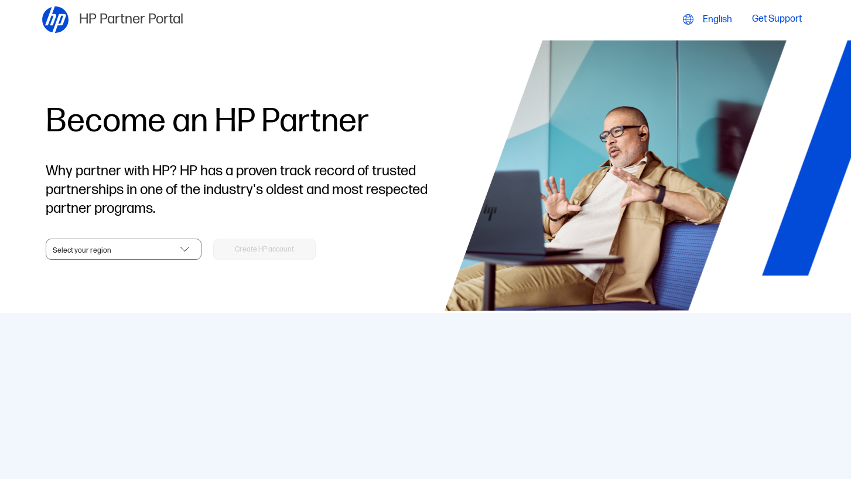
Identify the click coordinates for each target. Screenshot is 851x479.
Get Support (777, 19)
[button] (264, 249)
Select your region (82, 250)
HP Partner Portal (131, 19)
